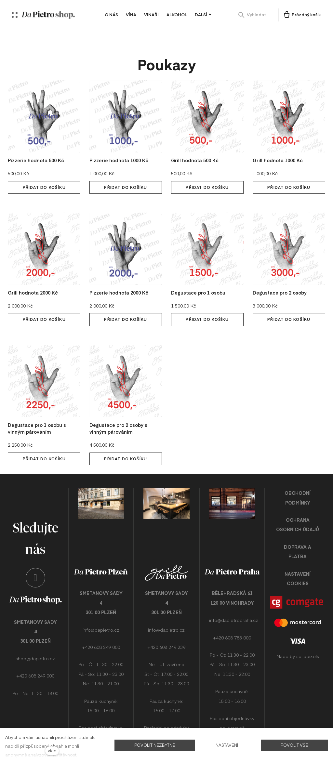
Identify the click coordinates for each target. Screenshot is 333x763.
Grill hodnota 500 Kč (195, 146)
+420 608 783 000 (232, 624)
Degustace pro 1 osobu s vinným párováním (38, 415)
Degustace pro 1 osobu (199, 278)
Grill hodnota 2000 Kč (34, 278)
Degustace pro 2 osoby (281, 278)
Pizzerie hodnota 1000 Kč (120, 146)
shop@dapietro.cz (35, 653)
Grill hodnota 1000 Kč (279, 146)
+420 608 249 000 (35, 670)
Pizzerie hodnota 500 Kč (37, 146)
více (52, 750)
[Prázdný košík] (301, 14)
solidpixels (307, 643)
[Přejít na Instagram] (35, 573)
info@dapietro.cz (101, 616)
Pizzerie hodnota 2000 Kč (120, 278)
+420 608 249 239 (166, 634)
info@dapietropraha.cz (233, 607)
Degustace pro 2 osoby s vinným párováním (119, 415)
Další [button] (205, 15)
